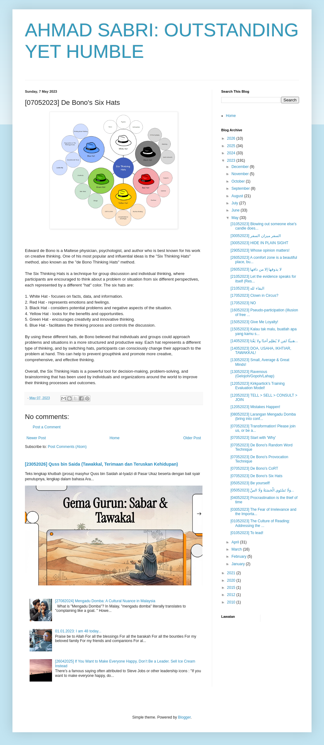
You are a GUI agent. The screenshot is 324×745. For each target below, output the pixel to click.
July (235, 203)
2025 (231, 146)
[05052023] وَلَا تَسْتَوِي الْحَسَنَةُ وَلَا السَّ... (262, 490)
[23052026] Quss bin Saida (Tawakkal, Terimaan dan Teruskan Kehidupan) (101, 464)
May (235, 218)
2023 (231, 160)
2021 (231, 573)
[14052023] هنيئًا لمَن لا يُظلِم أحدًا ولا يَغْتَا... (264, 341)
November (240, 174)
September (241, 188)
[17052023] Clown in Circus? (254, 295)
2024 (231, 153)
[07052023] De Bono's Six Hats (256, 476)
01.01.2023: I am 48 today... (78, 631)
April (235, 542)
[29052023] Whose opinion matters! (260, 250)
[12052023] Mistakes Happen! (255, 407)
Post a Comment (46, 427)
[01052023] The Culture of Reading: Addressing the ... (260, 523)
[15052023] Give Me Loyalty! (254, 322)
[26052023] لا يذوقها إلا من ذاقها (256, 269)
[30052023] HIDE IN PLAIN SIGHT (259, 243)
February (239, 556)
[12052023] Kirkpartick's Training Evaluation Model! (258, 385)
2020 (231, 580)
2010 (231, 602)
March (237, 549)
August (237, 196)
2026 (231, 138)
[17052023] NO (243, 303)
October (238, 181)
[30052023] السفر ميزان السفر (256, 236)
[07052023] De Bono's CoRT (254, 468)
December (240, 167)
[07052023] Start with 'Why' (253, 437)
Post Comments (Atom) (67, 447)
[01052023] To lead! (247, 533)
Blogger (184, 717)
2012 (231, 595)
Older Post (192, 438)
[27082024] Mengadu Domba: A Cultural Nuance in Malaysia (105, 601)
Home (115, 438)
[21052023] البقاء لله (247, 288)
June (236, 210)
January (238, 564)
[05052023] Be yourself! (250, 483)
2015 (231, 587)
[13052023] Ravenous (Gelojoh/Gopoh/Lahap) (252, 374)
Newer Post (36, 438)
